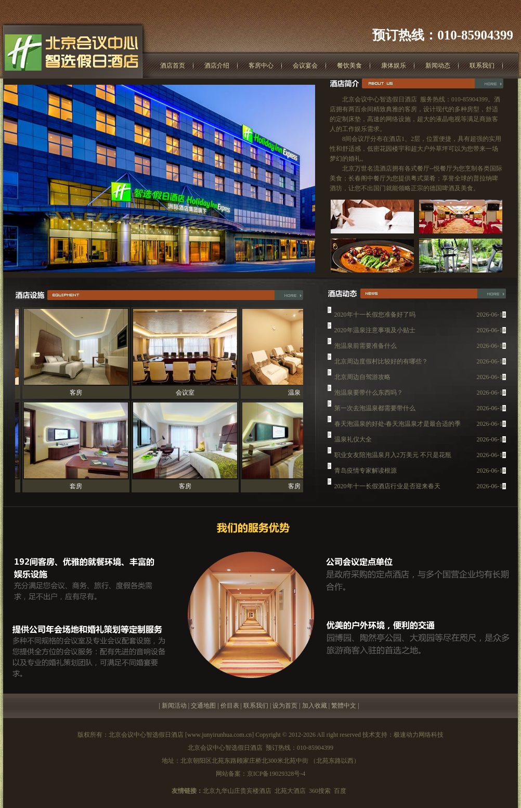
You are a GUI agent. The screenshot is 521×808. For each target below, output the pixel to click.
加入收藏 (314, 705)
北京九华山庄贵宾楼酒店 (237, 790)
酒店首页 (172, 65)
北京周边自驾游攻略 (362, 378)
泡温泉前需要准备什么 (365, 347)
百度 (340, 790)
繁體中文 (343, 705)
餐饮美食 (349, 65)
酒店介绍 (216, 65)
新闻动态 (437, 65)
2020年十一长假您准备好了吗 (374, 316)
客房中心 (261, 65)
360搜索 (320, 790)
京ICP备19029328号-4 (276, 773)
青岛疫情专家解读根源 (365, 472)
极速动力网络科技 (419, 734)
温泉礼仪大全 (353, 441)
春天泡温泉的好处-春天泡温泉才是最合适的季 (397, 425)
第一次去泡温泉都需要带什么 (374, 409)
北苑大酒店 (290, 790)
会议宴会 (305, 65)
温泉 (296, 392)
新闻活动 (174, 705)
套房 (78, 486)
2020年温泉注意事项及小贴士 (374, 331)
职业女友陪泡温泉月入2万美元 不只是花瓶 (392, 456)
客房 (78, 392)
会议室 (187, 392)
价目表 (229, 705)
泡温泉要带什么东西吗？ (368, 394)
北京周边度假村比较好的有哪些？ (381, 363)
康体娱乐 (393, 65)
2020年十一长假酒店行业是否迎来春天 (387, 487)
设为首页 (284, 705)
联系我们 (482, 65)
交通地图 (203, 705)
